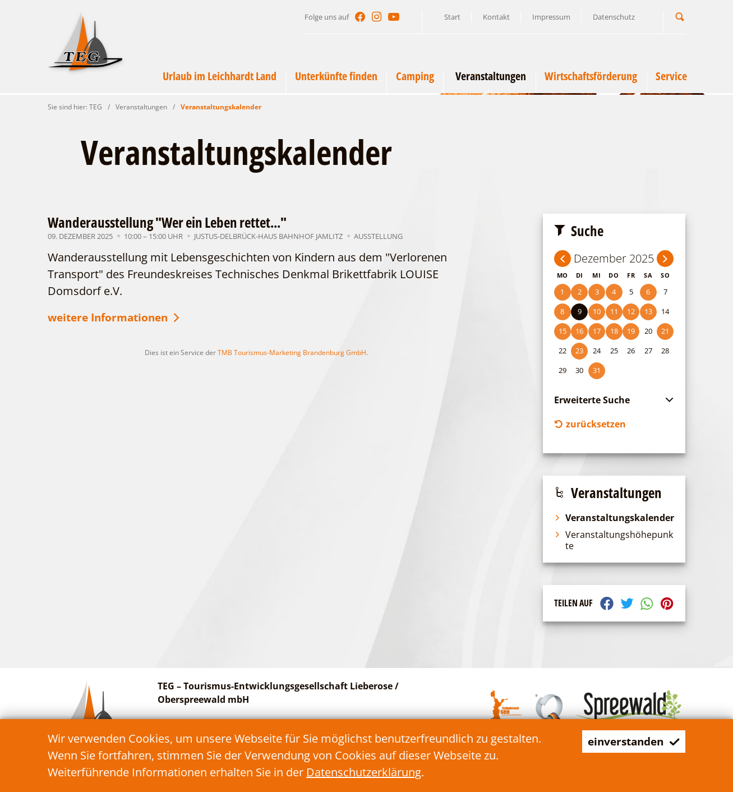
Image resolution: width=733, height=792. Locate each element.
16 (579, 331)
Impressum (551, 17)
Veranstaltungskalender (221, 107)
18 (614, 331)
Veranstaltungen (141, 107)
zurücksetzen (590, 425)
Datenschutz (614, 17)
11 (614, 311)
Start (452, 17)
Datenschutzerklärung (363, 772)
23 (579, 351)
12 (631, 311)
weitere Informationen (119, 318)
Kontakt (496, 17)
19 (631, 331)
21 (665, 331)
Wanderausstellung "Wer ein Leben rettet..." (167, 222)
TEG (95, 107)
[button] (680, 16)
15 (562, 331)
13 (648, 311)
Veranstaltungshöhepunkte (613, 542)
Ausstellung (378, 236)
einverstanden (631, 741)
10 (597, 311)
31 (597, 370)
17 (597, 331)
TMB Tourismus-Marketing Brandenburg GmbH (292, 354)
